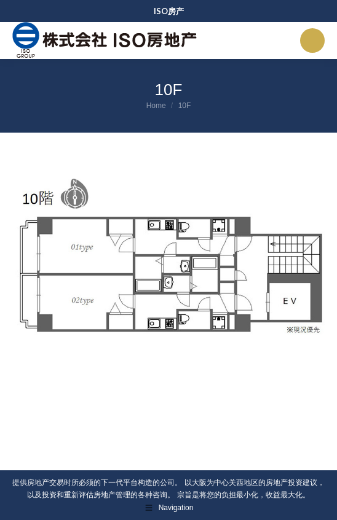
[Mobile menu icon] (312, 40)
